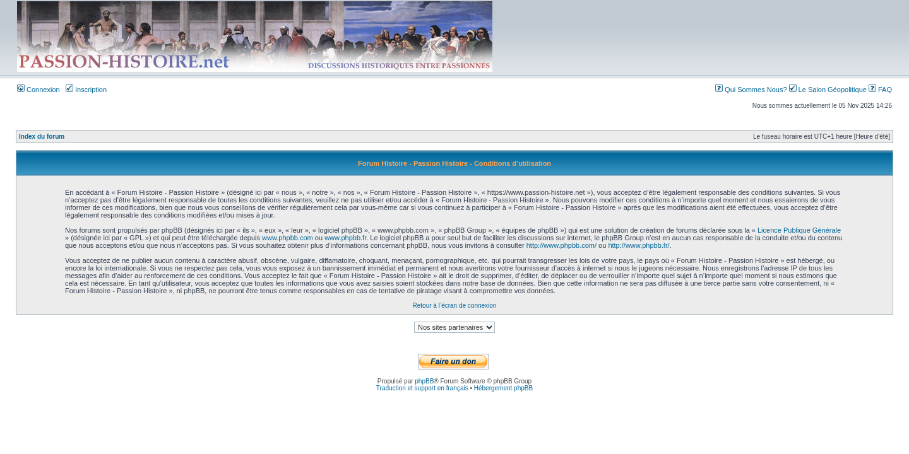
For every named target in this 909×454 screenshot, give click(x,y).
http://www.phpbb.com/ (561, 245)
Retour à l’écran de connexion (455, 305)
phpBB (424, 381)
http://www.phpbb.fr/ (638, 245)
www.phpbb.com (287, 238)
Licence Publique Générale (799, 230)
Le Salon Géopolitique (829, 89)
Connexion (38, 89)
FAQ (880, 89)
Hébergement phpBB (503, 388)
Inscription (86, 89)
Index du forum (41, 136)
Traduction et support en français (422, 388)
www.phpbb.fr (345, 238)
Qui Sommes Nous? (752, 89)
